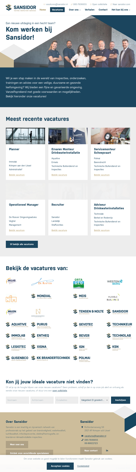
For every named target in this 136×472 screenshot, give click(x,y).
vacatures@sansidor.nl (95, 436)
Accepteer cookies (60, 466)
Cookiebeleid (83, 466)
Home (43, 9)
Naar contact (91, 450)
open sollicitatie (59, 390)
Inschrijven (120, 400)
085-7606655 (91, 440)
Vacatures (57, 9)
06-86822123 (91, 443)
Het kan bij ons (120, 9)
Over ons (73, 9)
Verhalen (89, 9)
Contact (103, 9)
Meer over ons (17, 444)
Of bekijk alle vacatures (22, 244)
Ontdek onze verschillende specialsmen (29, 453)
